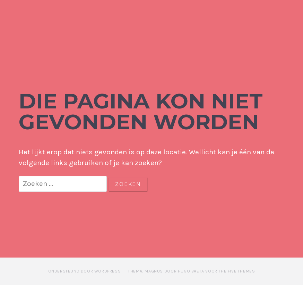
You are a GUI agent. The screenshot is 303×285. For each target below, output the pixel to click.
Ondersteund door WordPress (84, 271)
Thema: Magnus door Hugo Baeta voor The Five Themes (191, 271)
